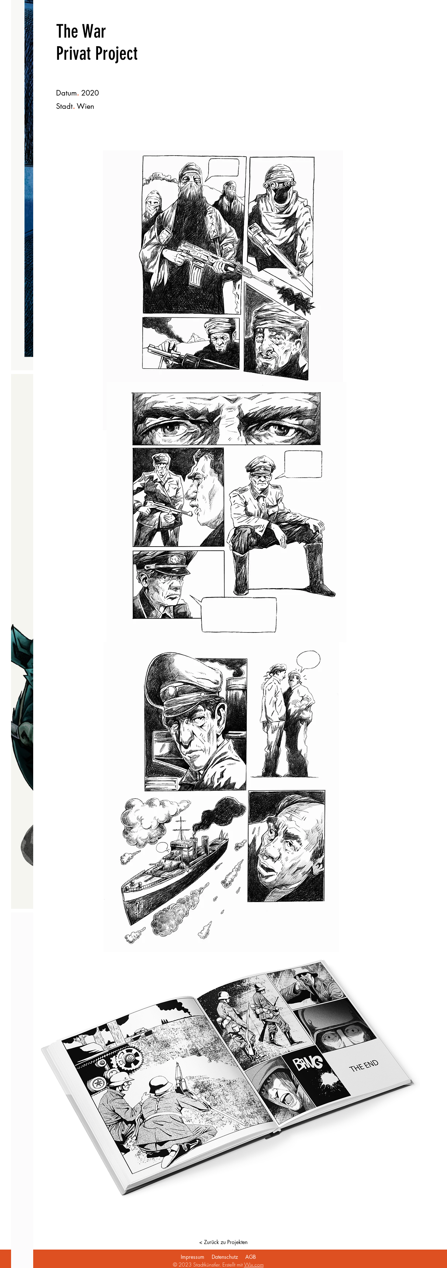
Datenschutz (225, 1256)
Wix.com (254, 1264)
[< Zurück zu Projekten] (223, 1242)
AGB (250, 1256)
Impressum (192, 1256)
